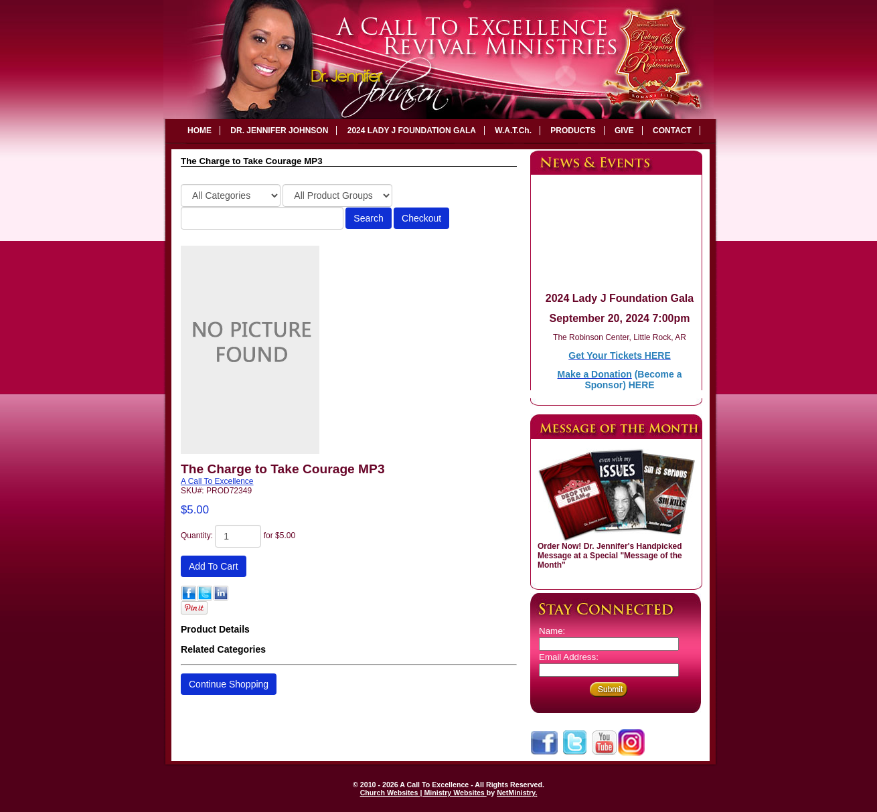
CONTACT (672, 130)
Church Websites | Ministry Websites (423, 793)
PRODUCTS (572, 130)
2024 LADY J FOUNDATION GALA (411, 130)
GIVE (624, 130)
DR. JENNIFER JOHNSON (279, 130)
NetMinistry (516, 793)
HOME (199, 130)
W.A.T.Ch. (513, 130)
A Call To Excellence (217, 481)
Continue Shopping (228, 684)
